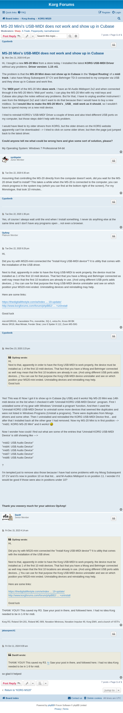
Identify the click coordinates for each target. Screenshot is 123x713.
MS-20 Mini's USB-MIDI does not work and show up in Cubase (57, 26)
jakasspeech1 (8, 630)
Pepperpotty (37, 31)
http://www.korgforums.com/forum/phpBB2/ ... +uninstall (34, 305)
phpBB (51, 705)
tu (48, 662)
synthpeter (16, 157)
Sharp (18, 31)
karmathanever (51, 31)
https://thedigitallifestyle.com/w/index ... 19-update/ (31, 301)
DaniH (18, 515)
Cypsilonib (7, 41)
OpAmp (5, 233)
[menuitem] (22, 12)
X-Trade (26, 31)
